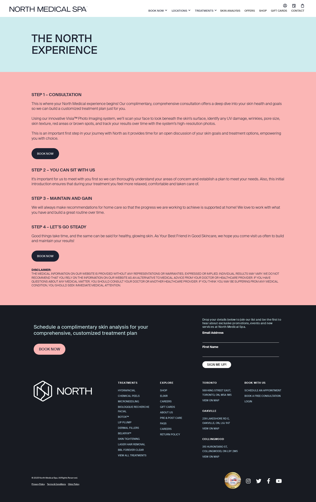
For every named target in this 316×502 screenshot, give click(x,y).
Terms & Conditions (56, 484)
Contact (297, 10)
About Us (166, 412)
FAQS (163, 423)
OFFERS (249, 10)
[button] (156, 10)
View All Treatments (132, 455)
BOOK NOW (45, 154)
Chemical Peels (129, 396)
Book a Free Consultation (262, 396)
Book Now (49, 349)
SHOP (263, 10)
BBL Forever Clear (131, 450)
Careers (166, 401)
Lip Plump (124, 422)
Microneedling (128, 401)
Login (248, 401)
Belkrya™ (124, 433)
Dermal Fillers (128, 428)
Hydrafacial (126, 390)
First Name (210, 347)
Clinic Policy (73, 484)
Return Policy (170, 434)
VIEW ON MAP (210, 400)
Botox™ (123, 417)
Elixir (164, 396)
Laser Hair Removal (131, 444)
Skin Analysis (230, 10)
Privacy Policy (38, 484)
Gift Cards (279, 10)
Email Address (213, 333)
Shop (163, 390)
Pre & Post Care (171, 418)
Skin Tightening (129, 439)
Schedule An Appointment (262, 390)
